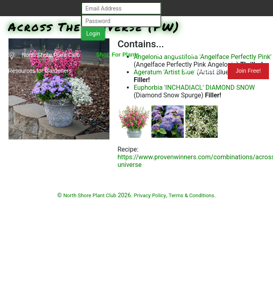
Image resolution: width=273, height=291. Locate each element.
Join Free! (248, 70)
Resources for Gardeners (39, 70)
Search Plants (178, 54)
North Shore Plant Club (44, 55)
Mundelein (201, 70)
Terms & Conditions (191, 195)
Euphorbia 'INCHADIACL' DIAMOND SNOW (194, 87)
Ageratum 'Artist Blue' (164, 72)
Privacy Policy (150, 195)
